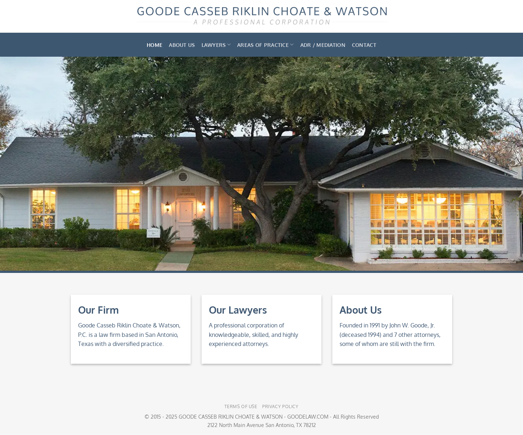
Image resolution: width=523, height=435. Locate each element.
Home (154, 44)
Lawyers (216, 44)
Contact (364, 44)
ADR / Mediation (322, 44)
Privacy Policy (280, 406)
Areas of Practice (265, 44)
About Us (182, 44)
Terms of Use (240, 406)
